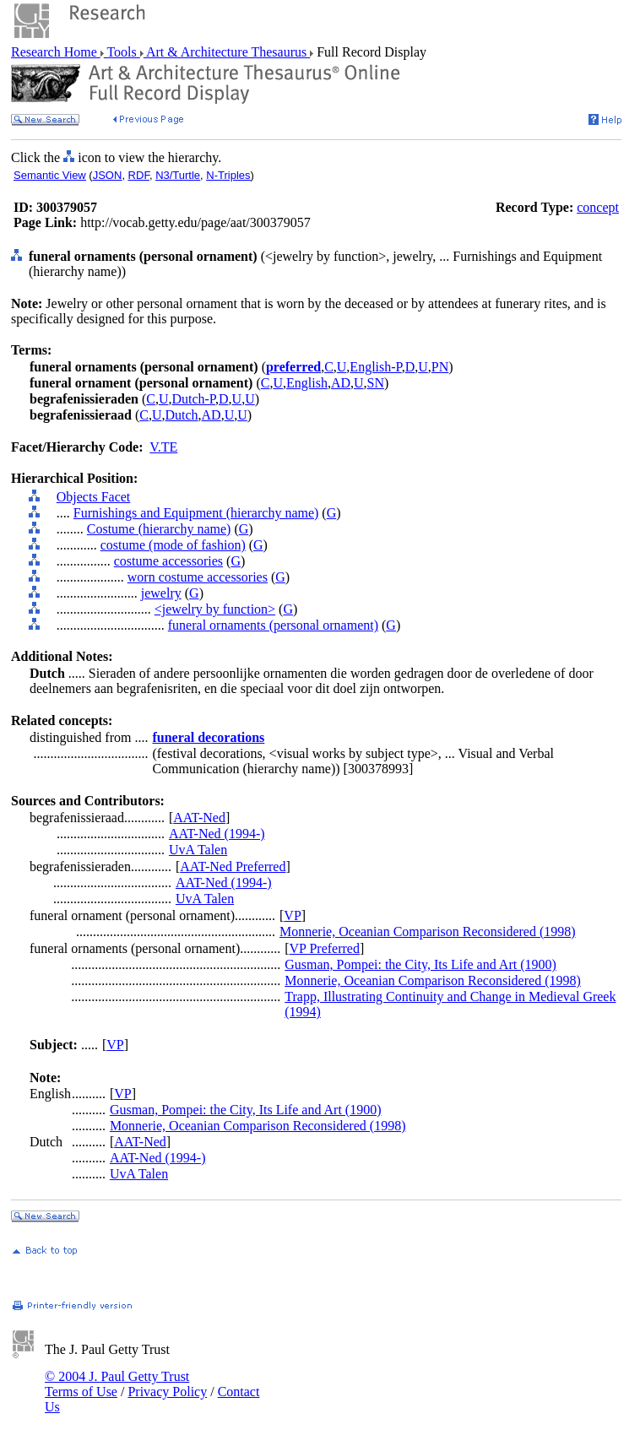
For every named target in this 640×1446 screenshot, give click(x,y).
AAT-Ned (199, 817)
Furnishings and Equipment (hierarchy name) (196, 513)
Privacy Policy (167, 1391)
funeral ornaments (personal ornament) (273, 625)
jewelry (161, 593)
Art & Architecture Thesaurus (227, 52)
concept (598, 207)
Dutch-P (193, 399)
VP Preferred (325, 948)
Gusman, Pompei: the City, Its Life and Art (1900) (420, 964)
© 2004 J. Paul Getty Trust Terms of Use (117, 1384)
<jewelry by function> (215, 609)
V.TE (163, 447)
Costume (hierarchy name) (159, 529)
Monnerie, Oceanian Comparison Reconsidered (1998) (427, 931)
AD (340, 383)
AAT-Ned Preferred (232, 866)
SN (375, 383)
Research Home (55, 52)
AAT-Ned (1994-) (217, 833)
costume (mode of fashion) (173, 545)
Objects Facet (94, 497)
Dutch (181, 415)
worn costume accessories (197, 577)
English (307, 383)
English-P (375, 367)
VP (292, 915)
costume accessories (168, 561)
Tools (122, 52)
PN (439, 367)
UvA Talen (198, 849)
